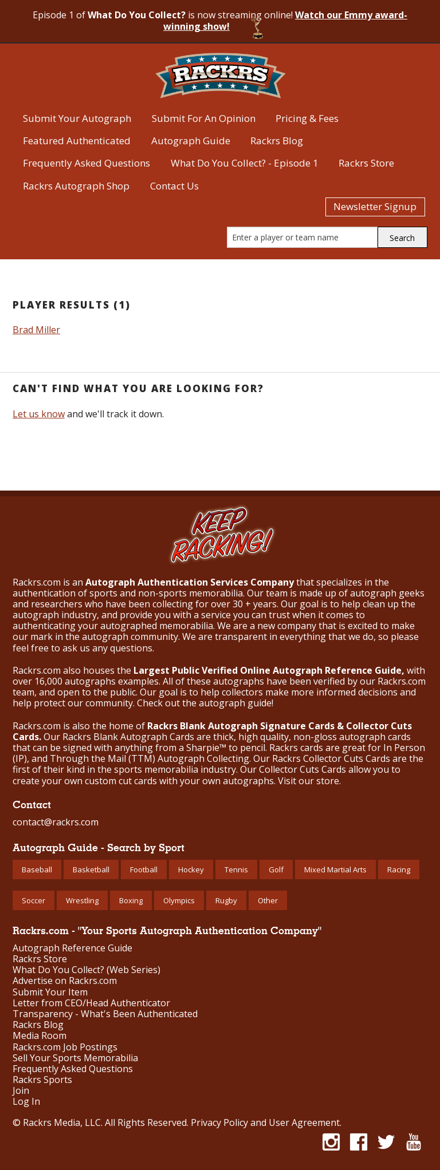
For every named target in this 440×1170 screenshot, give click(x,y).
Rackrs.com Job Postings (65, 1047)
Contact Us (174, 185)
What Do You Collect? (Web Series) (86, 970)
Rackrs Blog (276, 140)
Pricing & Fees (307, 118)
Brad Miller (36, 329)
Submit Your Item (50, 992)
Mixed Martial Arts (335, 869)
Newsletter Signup (375, 206)
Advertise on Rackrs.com (65, 980)
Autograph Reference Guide (72, 948)
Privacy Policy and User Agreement (265, 1122)
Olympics (179, 900)
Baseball (37, 869)
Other (268, 900)
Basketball (91, 869)
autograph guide (235, 703)
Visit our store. (309, 780)
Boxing (131, 900)
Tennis (236, 869)
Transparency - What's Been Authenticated (105, 1014)
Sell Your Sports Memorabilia (75, 1058)
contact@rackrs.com (56, 822)
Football (144, 869)
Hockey (191, 869)
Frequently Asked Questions (86, 162)
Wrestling (82, 900)
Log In (26, 1101)
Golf (276, 869)
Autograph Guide (190, 140)
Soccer (33, 900)
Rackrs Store (366, 162)
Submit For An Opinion (204, 118)
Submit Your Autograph (77, 118)
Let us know (39, 414)
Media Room (39, 1035)
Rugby (226, 900)
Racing (398, 869)
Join (21, 1090)
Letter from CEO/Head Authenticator (91, 1003)
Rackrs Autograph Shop (76, 185)
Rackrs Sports (42, 1079)
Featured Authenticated (77, 140)
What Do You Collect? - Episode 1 (245, 162)
